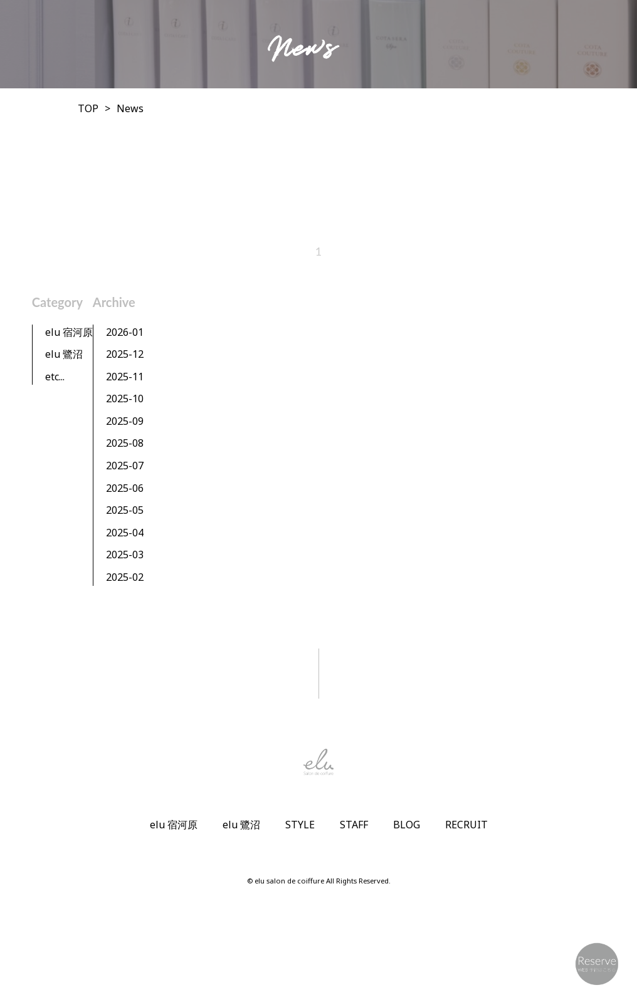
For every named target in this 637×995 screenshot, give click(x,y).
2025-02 (125, 577)
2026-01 (125, 332)
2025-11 (125, 376)
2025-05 (125, 510)
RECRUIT (466, 824)
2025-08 (125, 443)
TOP (88, 108)
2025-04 (125, 532)
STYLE (300, 824)
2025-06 (125, 488)
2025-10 (125, 398)
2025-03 (125, 554)
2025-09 (125, 421)
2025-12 (125, 354)
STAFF (354, 824)
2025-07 (125, 465)
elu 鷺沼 (64, 354)
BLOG (406, 824)
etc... (55, 376)
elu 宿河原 (69, 332)
